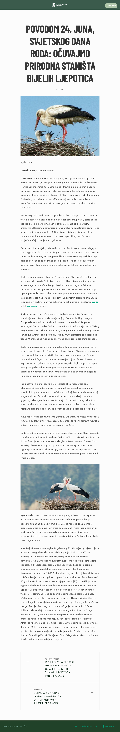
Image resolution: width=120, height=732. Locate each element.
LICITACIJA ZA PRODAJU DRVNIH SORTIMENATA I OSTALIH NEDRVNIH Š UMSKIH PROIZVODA (47, 697)
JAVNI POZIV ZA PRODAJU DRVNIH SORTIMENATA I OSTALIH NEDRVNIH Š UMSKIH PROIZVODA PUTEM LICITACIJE (59, 667)
